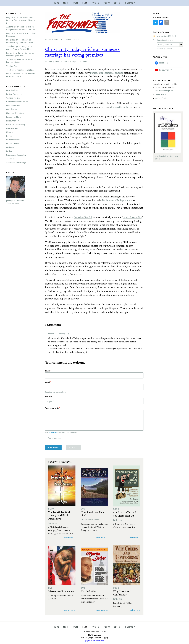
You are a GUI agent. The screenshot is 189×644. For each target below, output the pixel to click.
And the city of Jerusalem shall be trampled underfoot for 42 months (20, 28)
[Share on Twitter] (155, 22)
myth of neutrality (132, 217)
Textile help (53, 432)
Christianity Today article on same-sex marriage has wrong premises (82, 52)
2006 (57, 61)
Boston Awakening (14, 94)
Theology (72, 61)
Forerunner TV (12, 120)
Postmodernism (13, 139)
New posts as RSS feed (166, 36)
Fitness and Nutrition (15, 113)
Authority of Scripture (163, 90)
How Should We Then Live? (93, 513)
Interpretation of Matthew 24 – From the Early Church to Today (19, 41)
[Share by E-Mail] (166, 22)
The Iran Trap (11, 66)
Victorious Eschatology (16, 162)
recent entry (56, 68)
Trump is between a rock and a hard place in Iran (19, 61)
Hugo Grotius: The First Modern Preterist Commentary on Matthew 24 (21, 20)
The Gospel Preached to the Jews (20, 70)
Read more (68, 537)
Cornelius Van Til (83, 217)
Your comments (52, 408)
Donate (129, 627)
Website (48, 396)
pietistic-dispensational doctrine (106, 72)
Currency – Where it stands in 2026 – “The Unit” (20, 75)
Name (47, 370)
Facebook (163, 63)
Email (47, 382)
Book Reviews (12, 90)
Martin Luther (89, 591)
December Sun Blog (56, 333)
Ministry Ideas (12, 128)
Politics (64, 61)
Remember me (54, 438)
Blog (84, 3)
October (48, 61)
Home (56, 3)
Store (75, 3)
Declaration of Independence (117, 200)
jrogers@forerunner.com (94, 640)
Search (117, 3)
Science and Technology (16, 155)
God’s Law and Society (15, 124)
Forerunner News (13, 117)
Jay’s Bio (95, 3)
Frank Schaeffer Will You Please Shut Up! (124, 514)
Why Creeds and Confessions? (122, 592)
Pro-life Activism (13, 143)
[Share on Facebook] (161, 22)
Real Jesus (10, 147)
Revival (9, 151)
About (107, 3)
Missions (9, 132)
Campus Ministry (13, 98)
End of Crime (11, 109)
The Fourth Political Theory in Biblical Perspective (59, 515)
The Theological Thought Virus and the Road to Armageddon (19, 47)
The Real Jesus (160, 94)
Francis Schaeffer (120, 106)
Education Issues (13, 105)
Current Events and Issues (17, 101)
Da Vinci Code (160, 98)
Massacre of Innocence (61, 591)
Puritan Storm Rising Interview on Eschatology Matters (20, 54)
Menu (66, 3)
